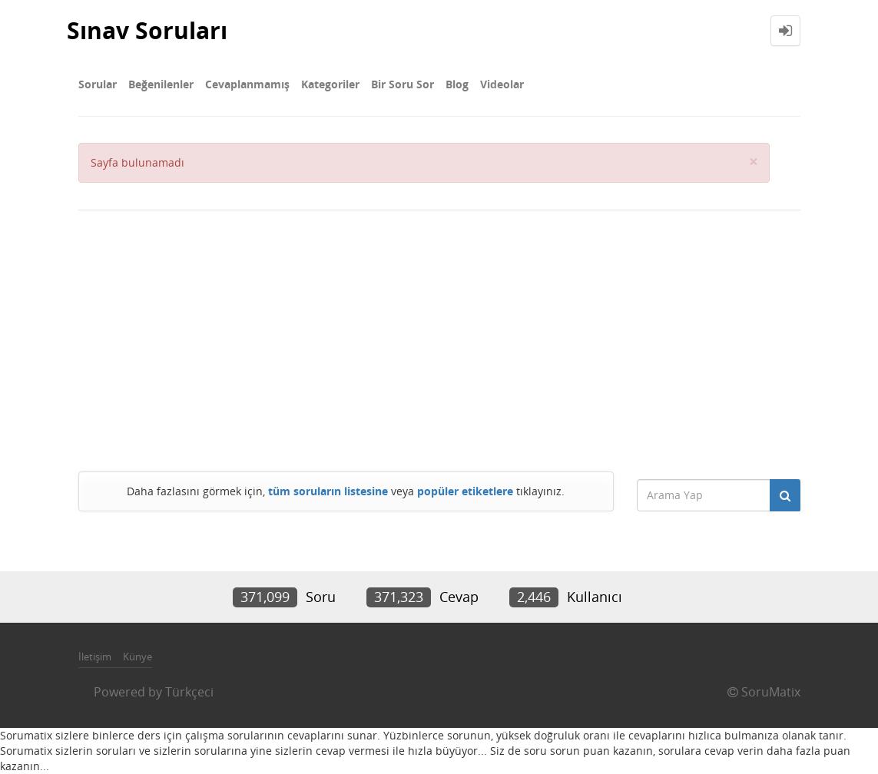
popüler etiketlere (465, 491)
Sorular (97, 84)
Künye (137, 656)
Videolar (502, 84)
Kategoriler (330, 84)
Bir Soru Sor (402, 84)
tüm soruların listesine (328, 491)
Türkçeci (189, 691)
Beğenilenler (161, 84)
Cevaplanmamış (247, 84)
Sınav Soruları (147, 30)
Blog (457, 84)
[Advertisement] (439, 340)
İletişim (94, 656)
